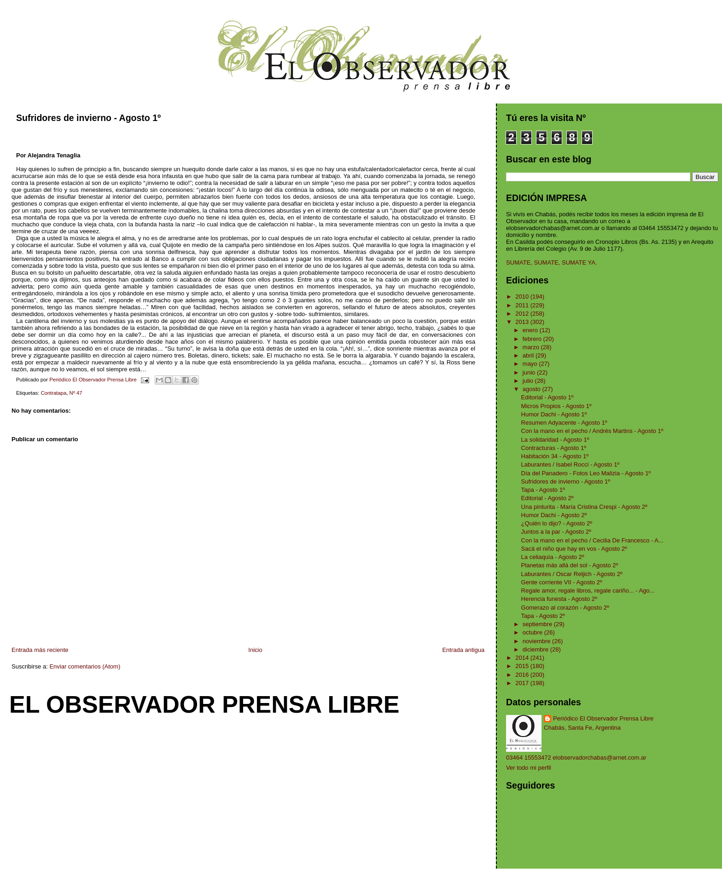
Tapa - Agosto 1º (543, 489)
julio (529, 380)
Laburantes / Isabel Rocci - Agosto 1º (570, 464)
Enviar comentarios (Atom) (84, 666)
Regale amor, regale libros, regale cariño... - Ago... (588, 590)
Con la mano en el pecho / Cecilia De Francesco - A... (592, 540)
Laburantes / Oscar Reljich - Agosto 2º (572, 574)
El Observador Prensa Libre (204, 704)
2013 (522, 321)
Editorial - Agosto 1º (547, 397)
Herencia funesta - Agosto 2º (559, 598)
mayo (531, 363)
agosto (532, 389)
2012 (522, 313)
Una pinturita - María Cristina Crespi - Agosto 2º (584, 506)
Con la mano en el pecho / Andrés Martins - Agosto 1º (592, 430)
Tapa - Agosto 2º (543, 615)
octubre (533, 632)
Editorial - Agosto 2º (547, 498)
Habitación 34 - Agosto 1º (554, 456)
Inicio (255, 649)
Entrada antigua (463, 649)
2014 (522, 657)
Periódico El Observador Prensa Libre (603, 718)
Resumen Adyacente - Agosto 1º (564, 422)
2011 (522, 305)
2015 (522, 666)
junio (530, 372)
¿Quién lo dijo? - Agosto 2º (556, 523)
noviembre (537, 641)
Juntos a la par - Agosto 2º (556, 531)
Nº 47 (76, 393)
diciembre (536, 649)
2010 (522, 296)
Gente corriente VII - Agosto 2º (561, 582)
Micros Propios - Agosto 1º (556, 406)
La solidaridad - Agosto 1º (555, 439)
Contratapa (53, 393)
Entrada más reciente (40, 649)
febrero (533, 338)
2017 (522, 683)
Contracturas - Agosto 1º (553, 447)
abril (529, 355)
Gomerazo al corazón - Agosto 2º (565, 607)
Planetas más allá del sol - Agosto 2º (569, 565)
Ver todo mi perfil (528, 767)
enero (531, 330)
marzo (532, 347)
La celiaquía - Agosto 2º (552, 556)
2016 (522, 674)
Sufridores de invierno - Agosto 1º (565, 481)
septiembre (538, 624)
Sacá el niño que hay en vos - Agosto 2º (574, 548)
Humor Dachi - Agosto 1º (554, 414)
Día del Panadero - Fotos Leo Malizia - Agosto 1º (586, 473)
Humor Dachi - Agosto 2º (554, 515)
